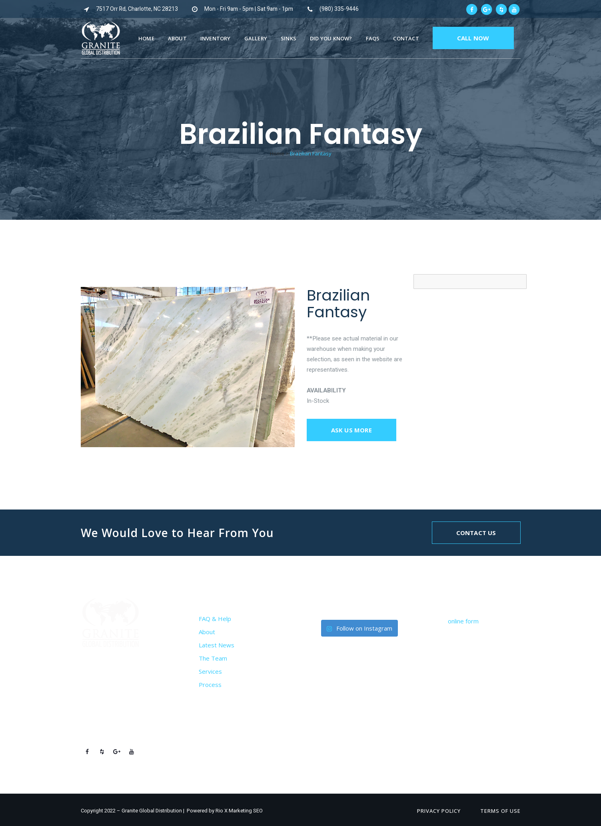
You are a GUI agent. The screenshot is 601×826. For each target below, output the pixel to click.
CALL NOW (473, 38)
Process (210, 684)
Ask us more (351, 430)
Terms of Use (500, 810)
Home (277, 153)
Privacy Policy (439, 810)
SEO (258, 810)
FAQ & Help (215, 618)
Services (210, 671)
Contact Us (476, 533)
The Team (213, 658)
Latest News (216, 645)
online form (463, 621)
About (207, 632)
